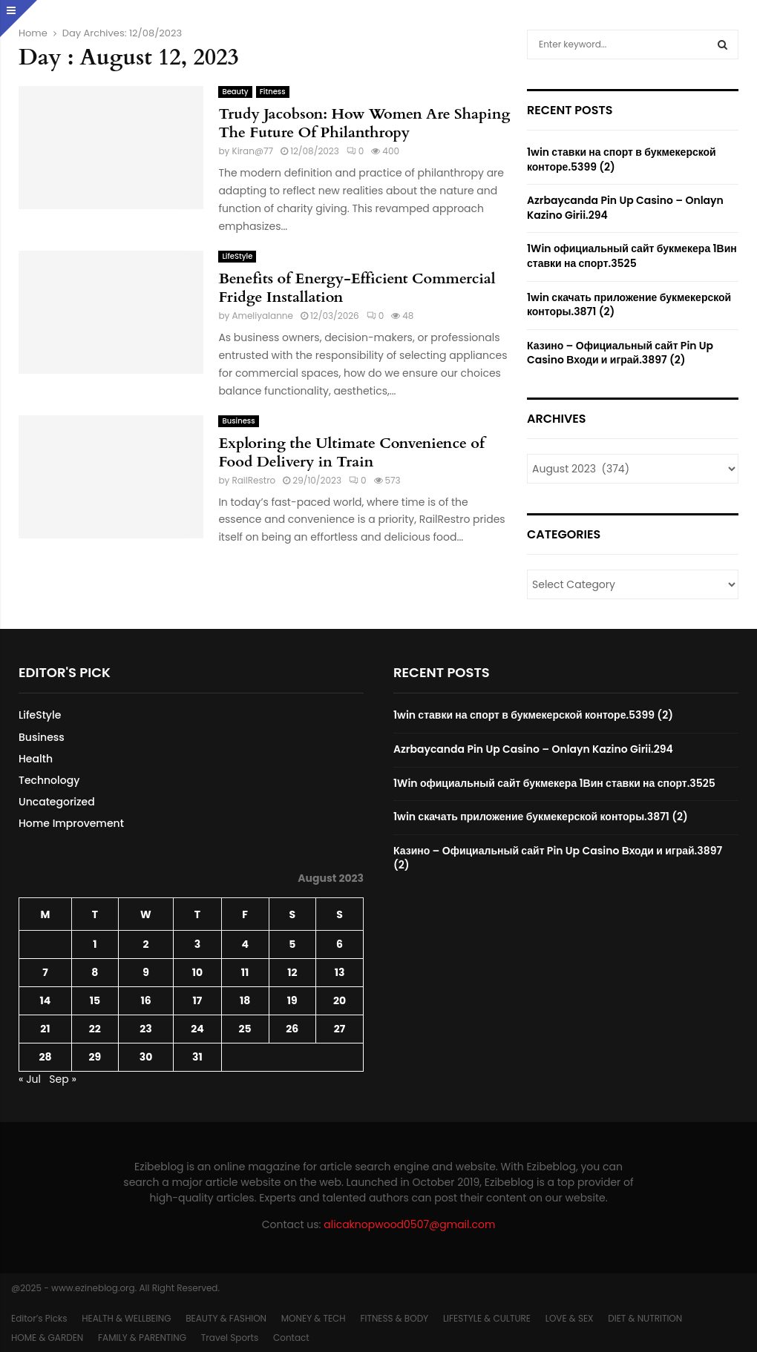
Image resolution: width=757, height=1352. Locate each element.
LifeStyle (237, 256)
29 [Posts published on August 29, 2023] (95, 1056)
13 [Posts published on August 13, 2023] (340, 972)
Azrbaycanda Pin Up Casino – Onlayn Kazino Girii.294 (625, 207)
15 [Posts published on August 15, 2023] (95, 1000)
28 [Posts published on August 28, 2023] (45, 1056)
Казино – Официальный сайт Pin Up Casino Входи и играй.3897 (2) (620, 353)
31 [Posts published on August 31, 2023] (197, 1056)
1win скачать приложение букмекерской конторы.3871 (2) (629, 305)
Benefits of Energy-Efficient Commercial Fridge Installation (356, 287)
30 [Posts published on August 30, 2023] (146, 1056)
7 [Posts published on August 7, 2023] (45, 972)
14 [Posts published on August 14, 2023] (45, 1000)
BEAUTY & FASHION (226, 1318)
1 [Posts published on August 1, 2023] (94, 944)
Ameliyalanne (262, 315)
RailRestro (253, 480)
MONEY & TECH (313, 1318)
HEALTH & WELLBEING (126, 1318)
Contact (291, 1337)
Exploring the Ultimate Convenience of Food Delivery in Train (351, 452)
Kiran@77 (252, 151)
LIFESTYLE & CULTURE (487, 1318)
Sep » (62, 1079)
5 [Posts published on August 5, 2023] (292, 944)
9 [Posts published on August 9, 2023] (145, 972)
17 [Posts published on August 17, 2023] (198, 1000)
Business (238, 420)
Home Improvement (71, 823)
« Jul (30, 1079)
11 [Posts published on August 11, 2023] (245, 972)
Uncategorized (57, 801)
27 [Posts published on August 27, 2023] (339, 1028)
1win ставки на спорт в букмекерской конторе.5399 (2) (621, 159)
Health (36, 758)
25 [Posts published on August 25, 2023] (245, 1028)
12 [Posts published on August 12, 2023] (292, 972)
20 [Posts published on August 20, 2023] (339, 1000)
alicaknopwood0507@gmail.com (409, 1224)
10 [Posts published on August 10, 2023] (197, 972)
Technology (49, 780)
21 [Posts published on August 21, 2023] (45, 1028)
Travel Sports (229, 1337)
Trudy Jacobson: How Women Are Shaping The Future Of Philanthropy (364, 123)
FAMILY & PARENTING (142, 1337)
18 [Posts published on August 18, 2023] (245, 1000)
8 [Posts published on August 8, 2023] (94, 972)
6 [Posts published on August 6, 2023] (339, 944)
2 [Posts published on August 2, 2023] (145, 944)
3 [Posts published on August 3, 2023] (197, 944)
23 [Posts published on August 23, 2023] (145, 1028)
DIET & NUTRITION (645, 1318)
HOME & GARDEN (47, 1337)
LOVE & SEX (569, 1318)
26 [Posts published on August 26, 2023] (292, 1028)
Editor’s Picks (39, 1318)
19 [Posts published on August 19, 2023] (292, 1000)
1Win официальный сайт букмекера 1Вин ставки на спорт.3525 (632, 256)
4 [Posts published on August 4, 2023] (244, 944)
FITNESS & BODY (394, 1318)
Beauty (235, 91)
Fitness (273, 91)
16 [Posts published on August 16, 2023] (145, 1000)
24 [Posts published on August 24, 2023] (197, 1028)
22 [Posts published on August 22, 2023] (95, 1028)
